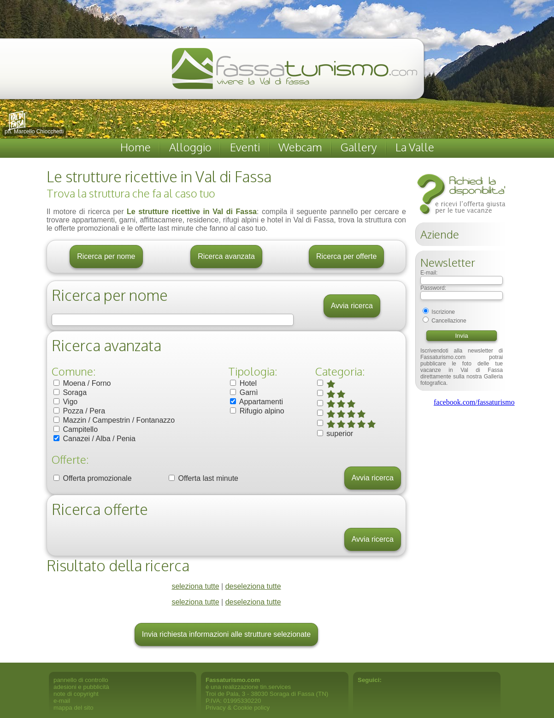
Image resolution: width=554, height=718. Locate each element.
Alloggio (190, 147)
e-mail (61, 700)
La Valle (414, 147)
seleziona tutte (195, 586)
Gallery (359, 147)
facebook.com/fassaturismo (474, 402)
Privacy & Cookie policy (238, 707)
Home (135, 147)
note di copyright (76, 693)
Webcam (300, 147)
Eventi (245, 147)
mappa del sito (73, 707)
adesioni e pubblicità (81, 686)
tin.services (275, 686)
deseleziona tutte (253, 586)
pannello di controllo (80, 679)
